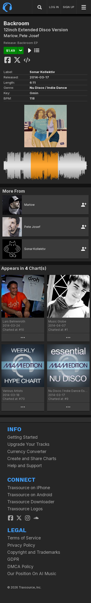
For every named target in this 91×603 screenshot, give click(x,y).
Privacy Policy (21, 545)
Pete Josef (29, 35)
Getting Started (22, 437)
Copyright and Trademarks (33, 552)
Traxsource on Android (29, 494)
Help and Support (24, 465)
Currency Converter (26, 451)
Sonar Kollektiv (42, 72)
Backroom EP (27, 43)
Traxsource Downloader (30, 501)
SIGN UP (68, 7)
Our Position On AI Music (31, 573)
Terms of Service (24, 537)
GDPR (13, 559)
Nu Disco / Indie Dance (48, 88)
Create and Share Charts (31, 458)
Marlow (11, 35)
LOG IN (54, 7)
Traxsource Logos (25, 508)
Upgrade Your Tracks (28, 444)
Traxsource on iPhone (28, 487)
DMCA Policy (20, 566)
